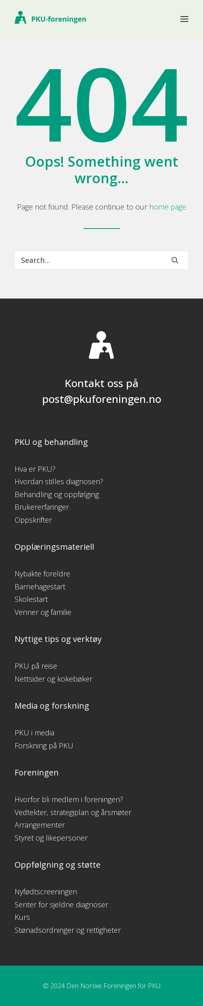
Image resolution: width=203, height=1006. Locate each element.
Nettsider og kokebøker (53, 679)
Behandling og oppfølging (57, 494)
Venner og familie (43, 612)
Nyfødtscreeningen (46, 891)
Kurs (22, 917)
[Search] (101, 260)
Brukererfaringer (42, 507)
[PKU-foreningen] (50, 19)
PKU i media (34, 732)
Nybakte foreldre (42, 573)
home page (167, 207)
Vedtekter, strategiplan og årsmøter (73, 812)
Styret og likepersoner (51, 838)
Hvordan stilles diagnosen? (59, 481)
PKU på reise (36, 666)
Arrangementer (40, 825)
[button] (184, 19)
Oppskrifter (33, 520)
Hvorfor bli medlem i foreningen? (69, 799)
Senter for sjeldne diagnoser (61, 904)
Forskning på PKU (44, 745)
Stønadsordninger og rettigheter (68, 930)
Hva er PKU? (35, 469)
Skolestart (31, 599)
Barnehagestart (40, 586)
